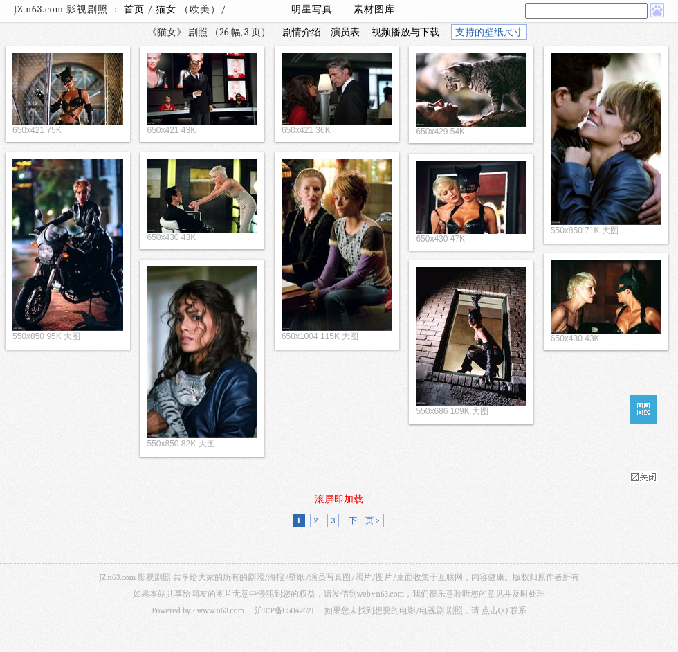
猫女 (166, 9)
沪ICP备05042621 (284, 610)
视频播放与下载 (405, 32)
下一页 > (364, 520)
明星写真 (312, 9)
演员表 (345, 32)
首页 (134, 9)
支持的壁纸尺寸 (489, 32)
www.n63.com (220, 610)
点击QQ (495, 610)
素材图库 (374, 9)
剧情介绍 (301, 32)
